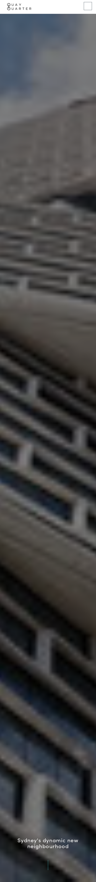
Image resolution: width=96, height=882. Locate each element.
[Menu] (88, 6)
